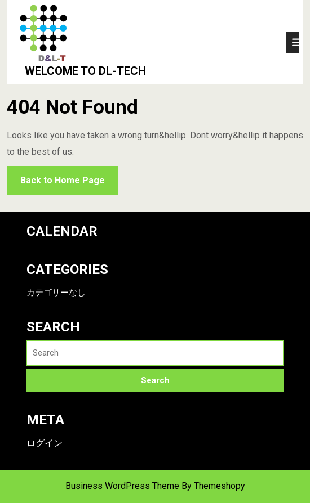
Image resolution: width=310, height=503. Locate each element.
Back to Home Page (56, 176)
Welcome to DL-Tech (80, 71)
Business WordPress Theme (122, 485)
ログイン (44, 443)
